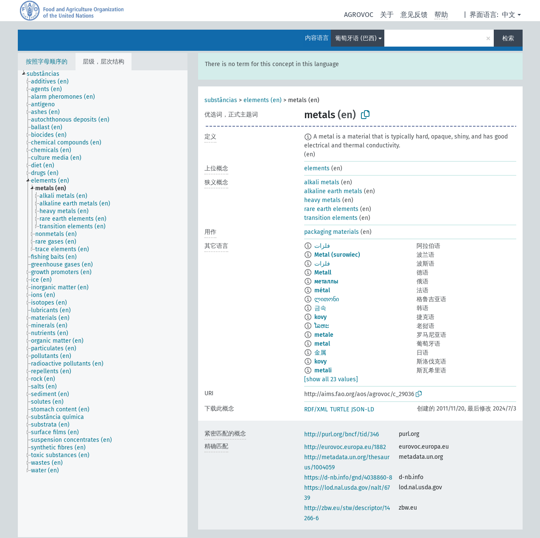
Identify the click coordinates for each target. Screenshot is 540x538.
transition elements (331, 218)
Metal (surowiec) (337, 254)
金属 (320, 352)
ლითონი (326, 299)
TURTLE (339, 409)
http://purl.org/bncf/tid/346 (341, 434)
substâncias (220, 100)
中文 (508, 15)
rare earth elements (331, 209)
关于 (387, 15)
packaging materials (331, 232)
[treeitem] (46, 74)
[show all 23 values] (331, 379)
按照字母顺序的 (46, 61)
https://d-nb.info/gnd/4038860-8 (348, 477)
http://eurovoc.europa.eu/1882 (345, 447)
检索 (508, 38)
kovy (320, 317)
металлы (326, 281)
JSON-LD (362, 409)
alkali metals (321, 182)
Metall (322, 272)
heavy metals (322, 200)
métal (322, 290)
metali (323, 370)
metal (322, 343)
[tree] (102, 303)
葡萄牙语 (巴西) (356, 38)
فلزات (322, 246)
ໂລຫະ (321, 326)
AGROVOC (358, 15)
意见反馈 (414, 15)
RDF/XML (316, 409)
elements (317, 168)
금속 (320, 308)
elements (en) (262, 100)
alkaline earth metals (333, 191)
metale (323, 334)
